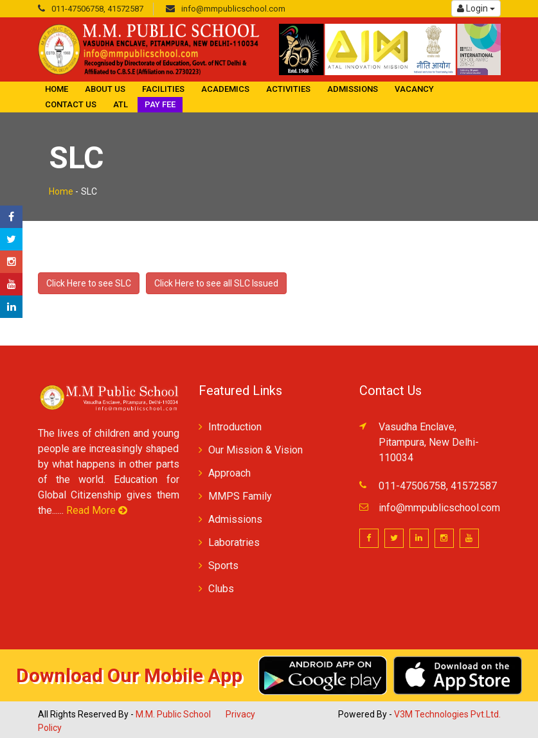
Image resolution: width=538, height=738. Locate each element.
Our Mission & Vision (255, 450)
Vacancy (414, 89)
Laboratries (234, 542)
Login (476, 8)
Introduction (235, 427)
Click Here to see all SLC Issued (216, 283)
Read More (96, 510)
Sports (223, 565)
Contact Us (70, 104)
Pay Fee (160, 104)
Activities (288, 89)
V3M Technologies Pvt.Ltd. (447, 714)
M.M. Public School (173, 714)
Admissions (352, 89)
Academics (225, 89)
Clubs (221, 589)
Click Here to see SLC (88, 283)
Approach (229, 473)
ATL (120, 104)
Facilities (163, 89)
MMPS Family (240, 496)
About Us (105, 89)
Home (56, 89)
